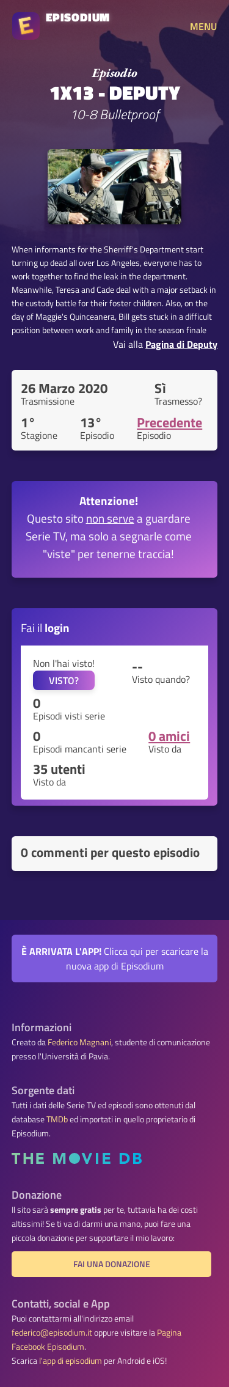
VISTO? (64, 680)
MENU (203, 26)
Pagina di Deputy (181, 344)
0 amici (169, 736)
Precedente (169, 422)
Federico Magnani (79, 1042)
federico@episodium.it (52, 1332)
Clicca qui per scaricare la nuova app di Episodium (114, 958)
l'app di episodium (70, 1360)
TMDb (57, 1119)
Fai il (45, 627)
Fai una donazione (111, 1264)
